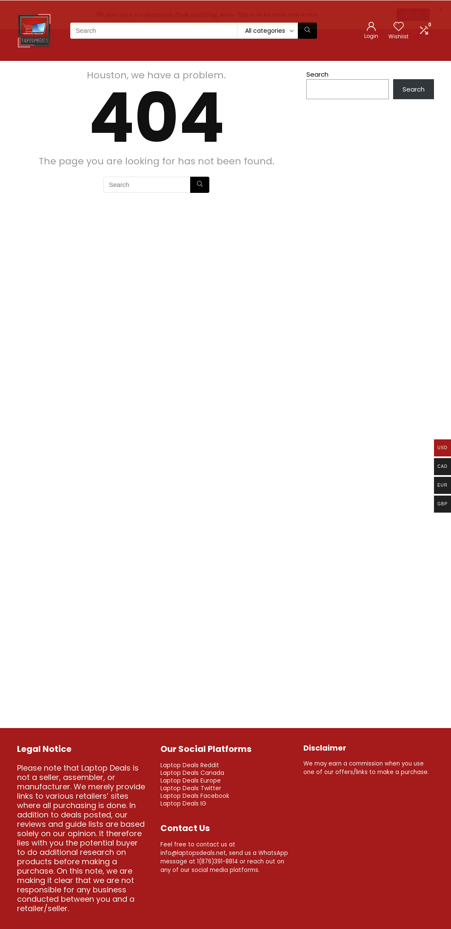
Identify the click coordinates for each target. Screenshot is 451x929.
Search (317, 73)
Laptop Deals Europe (190, 780)
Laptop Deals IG (183, 803)
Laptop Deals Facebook (194, 795)
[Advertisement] (370, 333)
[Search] (307, 30)
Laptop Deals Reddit (189, 764)
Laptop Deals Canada (192, 772)
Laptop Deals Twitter (190, 787)
